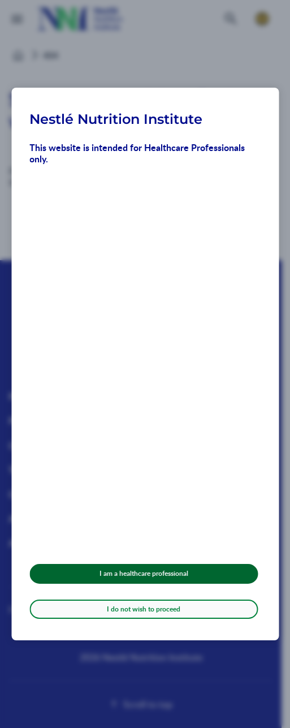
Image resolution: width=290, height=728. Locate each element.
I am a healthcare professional (143, 573)
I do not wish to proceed (143, 609)
